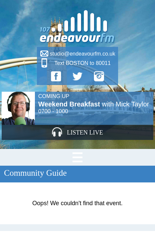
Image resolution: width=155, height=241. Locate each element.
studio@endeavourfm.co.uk (82, 54)
